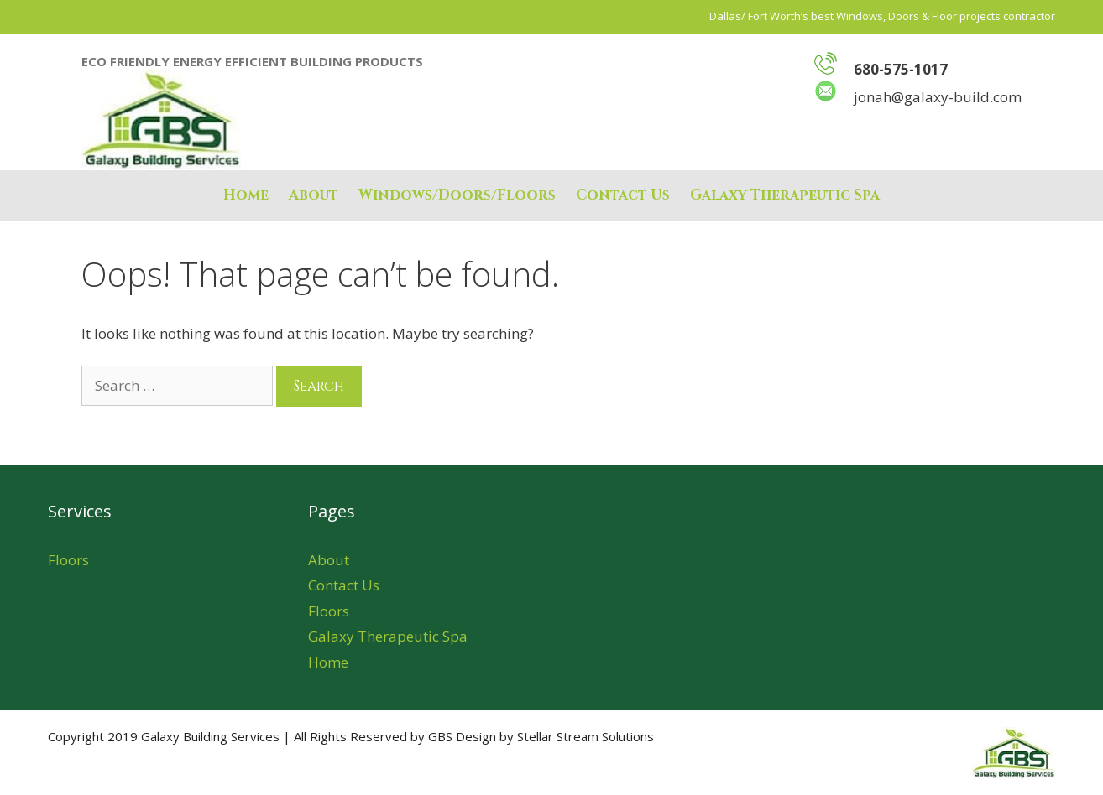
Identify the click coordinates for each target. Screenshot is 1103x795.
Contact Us (623, 195)
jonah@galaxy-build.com (918, 97)
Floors (68, 559)
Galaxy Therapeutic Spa (785, 195)
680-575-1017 (901, 69)
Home (246, 195)
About (313, 195)
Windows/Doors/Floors (457, 195)
